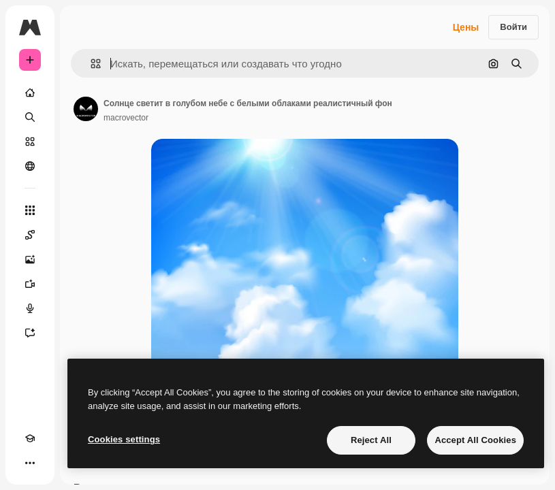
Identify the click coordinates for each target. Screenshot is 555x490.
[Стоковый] (30, 141)
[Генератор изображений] (30, 259)
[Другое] (30, 463)
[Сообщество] (30, 166)
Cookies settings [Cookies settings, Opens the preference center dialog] (124, 439)
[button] (90, 64)
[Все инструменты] (30, 210)
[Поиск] (30, 117)
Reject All (371, 440)
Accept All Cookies (475, 440)
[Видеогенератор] (30, 284)
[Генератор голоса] (30, 308)
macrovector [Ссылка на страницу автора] (126, 117)
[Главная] (30, 92)
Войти (513, 27)
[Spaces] (30, 235)
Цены (466, 27)
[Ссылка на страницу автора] (86, 109)
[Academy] (30, 438)
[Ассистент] (30, 333)
